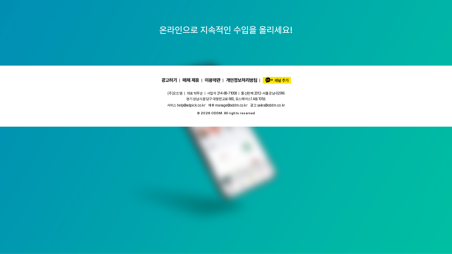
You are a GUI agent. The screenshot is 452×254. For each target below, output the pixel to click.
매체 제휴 (191, 80)
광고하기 (169, 80)
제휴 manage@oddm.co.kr (228, 105)
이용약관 (212, 80)
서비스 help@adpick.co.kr (186, 105)
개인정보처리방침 (241, 80)
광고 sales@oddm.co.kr (267, 105)
